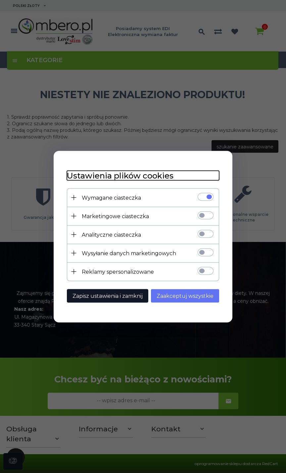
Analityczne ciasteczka (111, 234)
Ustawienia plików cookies (120, 175)
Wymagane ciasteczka (111, 197)
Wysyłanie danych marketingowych (129, 253)
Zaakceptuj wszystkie (185, 296)
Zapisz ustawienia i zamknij (107, 296)
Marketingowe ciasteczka (115, 216)
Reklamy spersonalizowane (118, 271)
